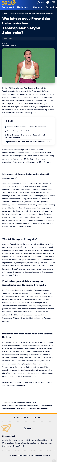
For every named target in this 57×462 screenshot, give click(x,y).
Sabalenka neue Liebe (11, 408)
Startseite (5, 13)
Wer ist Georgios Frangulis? (18, 131)
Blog (11, 13)
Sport (4, 43)
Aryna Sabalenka (21, 106)
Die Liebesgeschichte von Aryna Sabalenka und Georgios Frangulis (25, 136)
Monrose (21, 385)
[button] (38, 2)
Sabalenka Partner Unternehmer (34, 408)
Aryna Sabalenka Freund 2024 (24, 402)
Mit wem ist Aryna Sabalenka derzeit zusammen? (26, 127)
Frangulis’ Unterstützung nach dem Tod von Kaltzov (29, 141)
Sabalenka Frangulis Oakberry (39, 405)
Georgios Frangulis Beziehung (14, 405)
